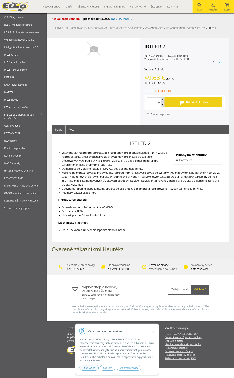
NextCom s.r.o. (177, 373)
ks (159, 102)
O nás (69, 6)
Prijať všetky (89, 367)
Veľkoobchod (51, 6)
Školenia (156, 6)
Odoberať (200, 289)
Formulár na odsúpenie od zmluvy (183, 337)
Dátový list (185, 160)
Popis (58, 129)
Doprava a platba (174, 340)
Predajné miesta (114, 6)
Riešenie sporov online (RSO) (180, 358)
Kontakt (172, 6)
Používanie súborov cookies (180, 354)
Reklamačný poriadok (176, 347)
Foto (71, 129)
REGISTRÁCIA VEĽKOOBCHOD (181, 333)
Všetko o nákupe (88, 6)
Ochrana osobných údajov (179, 351)
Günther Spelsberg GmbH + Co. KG (171, 59)
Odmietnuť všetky (129, 367)
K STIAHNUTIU (138, 6)
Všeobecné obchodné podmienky (183, 344)
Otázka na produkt (159, 114)
